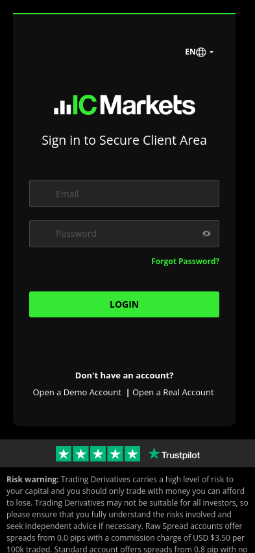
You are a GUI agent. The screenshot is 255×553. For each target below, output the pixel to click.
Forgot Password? (185, 261)
